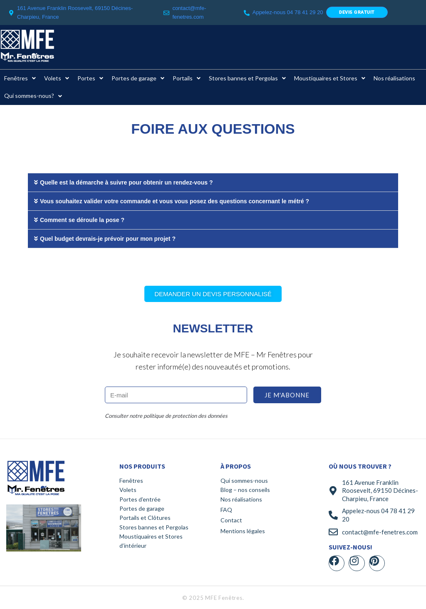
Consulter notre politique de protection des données (166, 415)
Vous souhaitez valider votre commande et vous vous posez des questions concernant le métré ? (174, 201)
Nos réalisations (241, 499)
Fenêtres (131, 480)
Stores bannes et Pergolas (153, 527)
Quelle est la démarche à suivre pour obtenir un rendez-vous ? (126, 182)
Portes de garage (141, 508)
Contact (231, 520)
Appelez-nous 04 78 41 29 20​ (288, 12)
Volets (127, 489)
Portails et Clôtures (145, 517)
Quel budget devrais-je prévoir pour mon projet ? (108, 238)
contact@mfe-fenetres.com (380, 532)
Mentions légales (242, 530)
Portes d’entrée (140, 499)
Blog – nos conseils (245, 489)
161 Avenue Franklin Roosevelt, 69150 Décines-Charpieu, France (380, 490)
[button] (213, 182)
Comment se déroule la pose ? (82, 220)
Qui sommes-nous (244, 480)
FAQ (226, 509)
